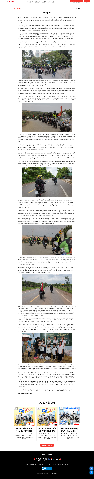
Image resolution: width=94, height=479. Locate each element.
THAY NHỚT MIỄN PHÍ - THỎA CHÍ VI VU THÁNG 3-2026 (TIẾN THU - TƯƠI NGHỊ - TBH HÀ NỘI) (47, 429)
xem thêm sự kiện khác (47, 445)
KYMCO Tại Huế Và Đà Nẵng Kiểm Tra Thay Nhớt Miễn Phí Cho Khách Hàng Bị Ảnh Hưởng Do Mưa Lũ (70, 429)
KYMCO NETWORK (63, 464)
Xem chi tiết (24, 438)
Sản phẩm (30, 2)
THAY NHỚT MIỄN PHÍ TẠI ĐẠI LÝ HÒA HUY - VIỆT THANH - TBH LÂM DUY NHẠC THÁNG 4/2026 (24, 429)
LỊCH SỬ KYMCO (30, 464)
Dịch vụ (43, 2)
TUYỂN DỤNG (40, 464)
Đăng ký (87, 1)
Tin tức (48, 2)
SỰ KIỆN (48, 464)
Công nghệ (37, 2)
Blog (53, 2)
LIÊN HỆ (54, 464)
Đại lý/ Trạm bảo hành (76, 1)
